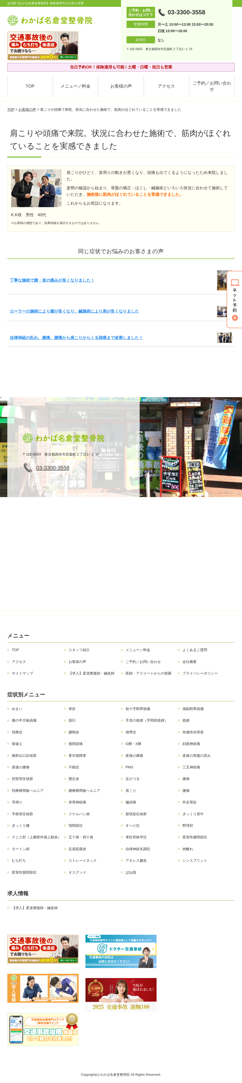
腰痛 (186, 791)
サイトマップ (22, 673)
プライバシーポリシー (200, 673)
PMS (129, 767)
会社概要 (190, 662)
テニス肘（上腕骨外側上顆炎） (36, 837)
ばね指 (131, 872)
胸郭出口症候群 (24, 756)
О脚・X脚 (133, 744)
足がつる (133, 779)
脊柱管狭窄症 (136, 837)
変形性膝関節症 (195, 837)
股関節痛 (76, 744)
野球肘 (188, 826)
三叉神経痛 (191, 767)
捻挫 (186, 720)
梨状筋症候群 (136, 814)
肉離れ (188, 849)
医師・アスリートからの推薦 (148, 673)
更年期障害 (77, 756)
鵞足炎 (74, 779)
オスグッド (77, 872)
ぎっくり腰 (20, 826)
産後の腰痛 (134, 756)
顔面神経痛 (191, 744)
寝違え (17, 744)
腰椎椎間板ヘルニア (84, 791)
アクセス (166, 86)
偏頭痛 (131, 802)
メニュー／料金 (75, 86)
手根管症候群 (22, 814)
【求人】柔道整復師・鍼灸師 (91, 673)
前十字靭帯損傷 (138, 709)
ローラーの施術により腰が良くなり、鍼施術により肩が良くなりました (74, 311)
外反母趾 (190, 802)
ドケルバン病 (79, 814)
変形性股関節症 (24, 872)
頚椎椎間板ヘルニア (28, 791)
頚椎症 (17, 732)
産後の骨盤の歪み (197, 756)
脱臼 (72, 720)
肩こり (131, 791)
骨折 (72, 709)
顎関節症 (76, 826)
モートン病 (20, 849)
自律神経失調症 (138, 849)
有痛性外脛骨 (193, 732)
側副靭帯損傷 (193, 709)
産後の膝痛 (20, 767)
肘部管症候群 (22, 779)
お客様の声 (121, 86)
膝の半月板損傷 (24, 720)
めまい (17, 709)
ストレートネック (83, 860)
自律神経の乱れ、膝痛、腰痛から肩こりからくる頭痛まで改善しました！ (76, 337)
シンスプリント (195, 860)
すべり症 (133, 826)
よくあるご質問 (195, 650)
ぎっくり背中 (193, 814)
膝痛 (186, 779)
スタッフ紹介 (79, 650)
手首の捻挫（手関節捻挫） (147, 720)
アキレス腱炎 (136, 860)
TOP (30, 86)
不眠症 (74, 767)
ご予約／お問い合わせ (212, 86)
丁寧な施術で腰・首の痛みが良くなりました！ (52, 280)
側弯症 (131, 732)
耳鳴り (17, 802)
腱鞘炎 (74, 732)
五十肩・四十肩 (81, 837)
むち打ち (19, 860)
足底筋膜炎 (77, 849)
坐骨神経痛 (77, 802)
